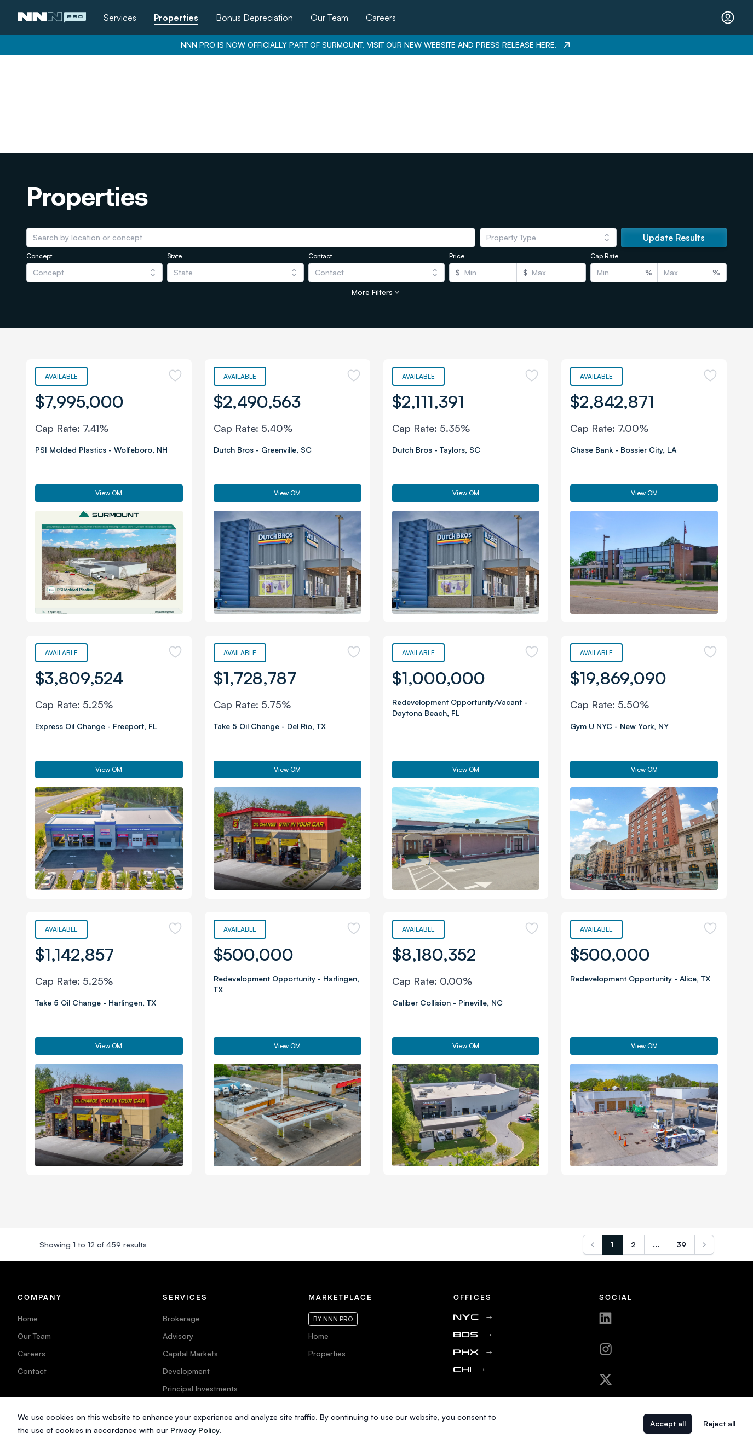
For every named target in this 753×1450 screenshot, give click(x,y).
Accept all (668, 1423)
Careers (381, 17)
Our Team (329, 17)
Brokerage (181, 1219)
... (656, 1146)
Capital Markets (190, 1255)
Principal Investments (200, 1290)
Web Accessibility (49, 1342)
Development (186, 1272)
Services (120, 17)
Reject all (719, 1423)
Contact (32, 1272)
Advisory (178, 1237)
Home (28, 1219)
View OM (108, 394)
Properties (176, 17)
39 (681, 1146)
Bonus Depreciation (254, 17)
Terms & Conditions (52, 1307)
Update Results (674, 139)
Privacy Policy (42, 1325)
